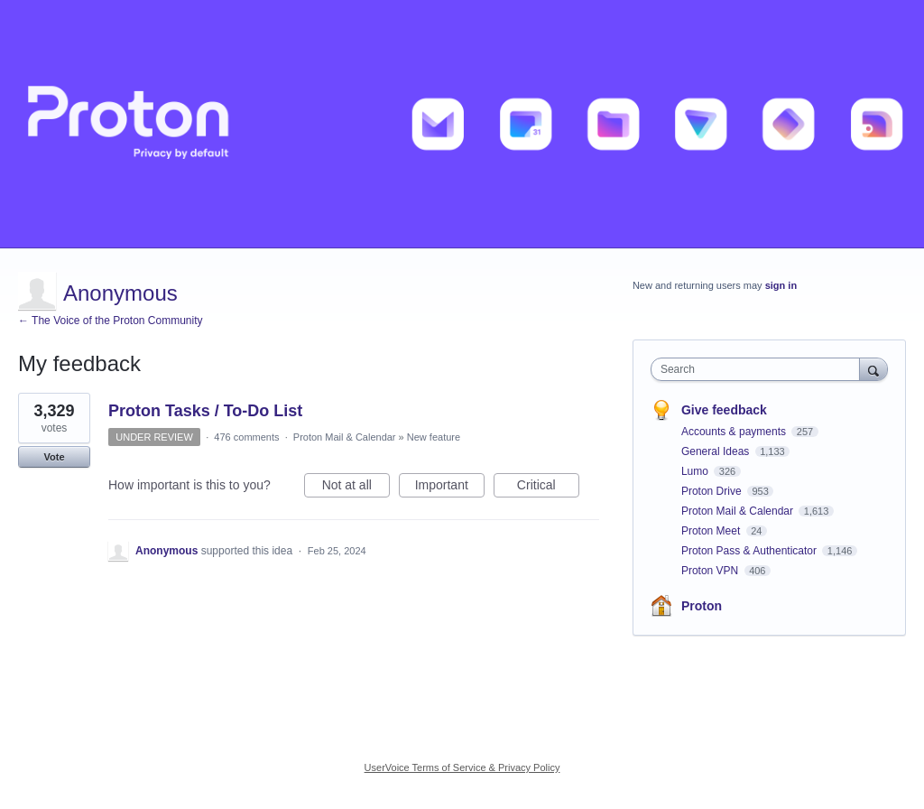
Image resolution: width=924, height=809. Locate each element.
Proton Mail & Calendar (344, 437)
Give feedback (724, 410)
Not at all (356, 487)
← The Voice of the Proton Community (110, 320)
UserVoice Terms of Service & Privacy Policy (462, 767)
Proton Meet (712, 531)
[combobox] (759, 369)
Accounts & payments (735, 431)
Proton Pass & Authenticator (750, 550)
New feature (433, 437)
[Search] (873, 369)
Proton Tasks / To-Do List (205, 411)
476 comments (246, 437)
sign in (781, 285)
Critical (548, 487)
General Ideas (717, 451)
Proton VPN (711, 570)
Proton (701, 606)
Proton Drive (712, 491)
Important (450, 487)
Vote (53, 456)
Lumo (696, 471)
